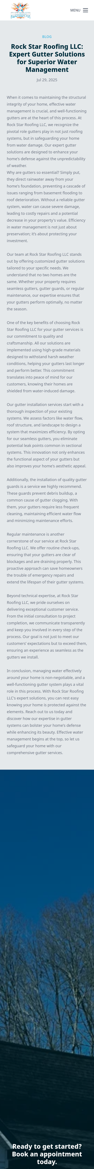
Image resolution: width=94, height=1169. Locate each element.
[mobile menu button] (85, 10)
